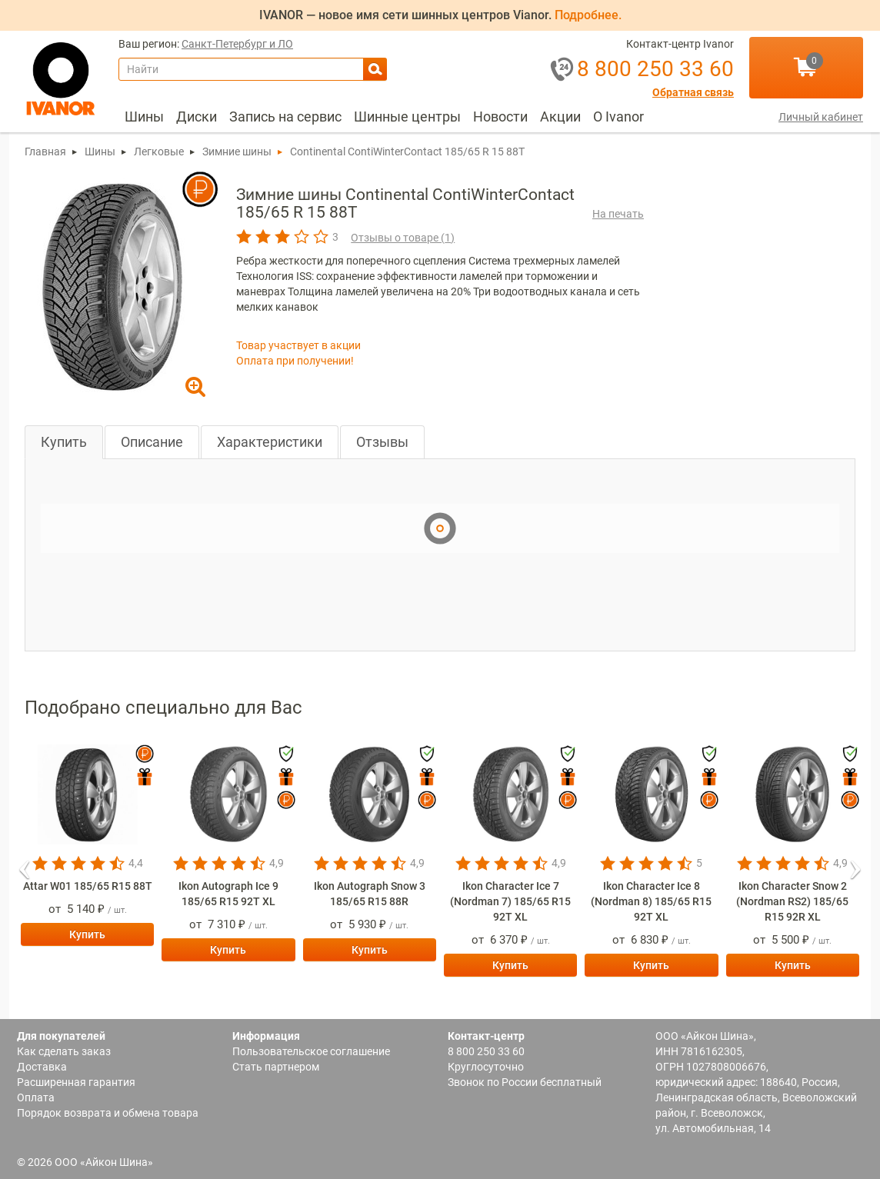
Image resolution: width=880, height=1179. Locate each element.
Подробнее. (588, 15)
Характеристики (269, 442)
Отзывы (382, 442)
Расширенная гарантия (76, 1082)
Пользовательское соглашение (311, 1051)
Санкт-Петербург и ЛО (237, 44)
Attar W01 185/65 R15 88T (87, 886)
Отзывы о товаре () (403, 237)
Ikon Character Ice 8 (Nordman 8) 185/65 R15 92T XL (651, 901)
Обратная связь (693, 92)
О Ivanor (618, 116)
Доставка (42, 1067)
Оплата (36, 1097)
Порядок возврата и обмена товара (107, 1113)
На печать (618, 214)
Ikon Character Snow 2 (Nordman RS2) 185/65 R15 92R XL (792, 901)
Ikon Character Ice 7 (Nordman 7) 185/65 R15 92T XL (510, 901)
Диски (196, 116)
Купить (64, 442)
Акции (560, 116)
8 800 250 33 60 (486, 1051)
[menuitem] (144, 117)
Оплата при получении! (295, 361)
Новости (500, 116)
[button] (24, 864)
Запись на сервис (285, 116)
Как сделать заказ (64, 1051)
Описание (152, 442)
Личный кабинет (820, 117)
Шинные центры (407, 116)
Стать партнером (275, 1067)
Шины (144, 116)
